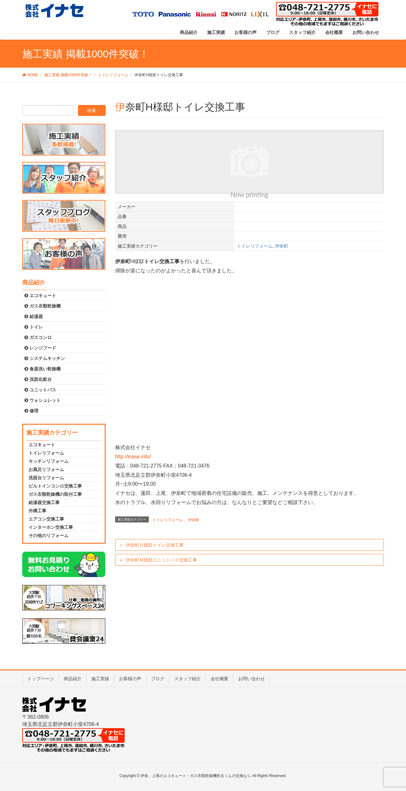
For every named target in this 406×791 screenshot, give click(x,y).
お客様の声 (130, 678)
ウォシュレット (42, 400)
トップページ (40, 678)
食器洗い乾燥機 (42, 368)
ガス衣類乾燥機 (42, 306)
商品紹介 (73, 678)
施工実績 (100, 678)
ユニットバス (40, 389)
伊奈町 (281, 246)
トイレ (33, 326)
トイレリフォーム (254, 246)
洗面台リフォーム (46, 477)
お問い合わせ (251, 678)
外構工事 (37, 510)
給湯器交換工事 (44, 502)
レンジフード (40, 347)
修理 (31, 410)
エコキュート (40, 295)
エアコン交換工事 (46, 519)
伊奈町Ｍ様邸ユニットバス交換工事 (161, 559)
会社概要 (219, 678)
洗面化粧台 (38, 379)
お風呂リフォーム (46, 469)
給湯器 (33, 316)
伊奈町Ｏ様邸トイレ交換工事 (155, 545)
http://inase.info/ (133, 456)
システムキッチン (44, 358)
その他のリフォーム (49, 535)
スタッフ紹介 (187, 678)
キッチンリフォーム (49, 461)
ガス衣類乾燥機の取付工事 (55, 494)
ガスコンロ (38, 337)
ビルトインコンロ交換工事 (55, 486)
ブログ (157, 678)
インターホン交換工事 (51, 527)
